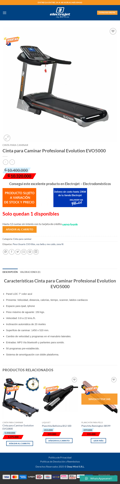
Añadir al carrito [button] (19, 443)
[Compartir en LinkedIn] (36, 252)
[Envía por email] (24, 252)
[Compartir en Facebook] (11, 252)
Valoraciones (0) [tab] (30, 272)
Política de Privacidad (60, 457)
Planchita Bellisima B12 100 (56, 425)
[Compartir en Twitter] (18, 252)
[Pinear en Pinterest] (30, 252)
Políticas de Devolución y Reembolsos (60, 461)
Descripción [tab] (10, 272)
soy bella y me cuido (45, 244)
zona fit (60, 244)
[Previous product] (12, 162)
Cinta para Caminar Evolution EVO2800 (18, 427)
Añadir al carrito (19, 229)
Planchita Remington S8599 (95, 425)
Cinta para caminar (15, 145)
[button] (5, 13)
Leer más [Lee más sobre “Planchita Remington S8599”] (98, 441)
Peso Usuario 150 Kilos (24, 244)
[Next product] (5, 162)
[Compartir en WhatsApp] (5, 252)
